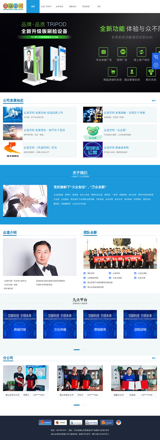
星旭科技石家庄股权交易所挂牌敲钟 (50, 281)
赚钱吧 (56, 204)
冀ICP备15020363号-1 (100, 434)
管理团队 (137, 199)
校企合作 (118, 199)
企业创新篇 (58, 195)
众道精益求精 (92, 278)
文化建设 (65, 199)
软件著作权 (8, 289)
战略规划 (123, 195)
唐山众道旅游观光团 (95, 287)
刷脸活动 (72, 7)
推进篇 (75, 195)
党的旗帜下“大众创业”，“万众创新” (80, 187)
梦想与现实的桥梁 (145, 195)
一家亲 (115, 195)
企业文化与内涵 (79, 204)
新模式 (68, 195)
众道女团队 (142, 273)
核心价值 (132, 195)
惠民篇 (107, 195)
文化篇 (56, 199)
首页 (33, 7)
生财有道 (59, 7)
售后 (99, 7)
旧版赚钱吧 (66, 204)
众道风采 (116, 273)
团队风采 (91, 273)
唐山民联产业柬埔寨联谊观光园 (100, 282)
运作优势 (109, 199)
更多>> (154, 100)
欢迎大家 (141, 278)
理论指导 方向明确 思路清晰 (82, 199)
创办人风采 (84, 195)
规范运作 (147, 199)
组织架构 (128, 199)
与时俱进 (100, 199)
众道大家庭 (117, 278)
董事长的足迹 (97, 195)
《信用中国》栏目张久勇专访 (14, 281)
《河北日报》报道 (10, 285)
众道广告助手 (46, 7)
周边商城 (85, 7)
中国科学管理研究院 (44, 285)
